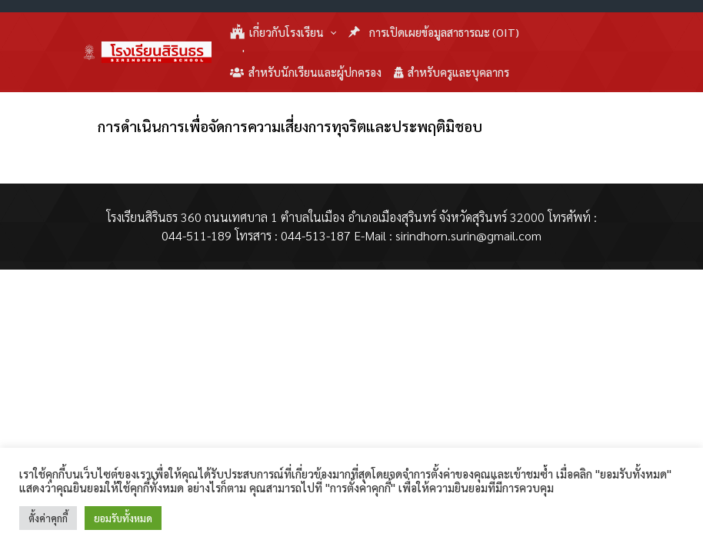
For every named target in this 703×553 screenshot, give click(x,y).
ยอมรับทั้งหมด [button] (123, 518)
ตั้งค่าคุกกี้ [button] (48, 518)
